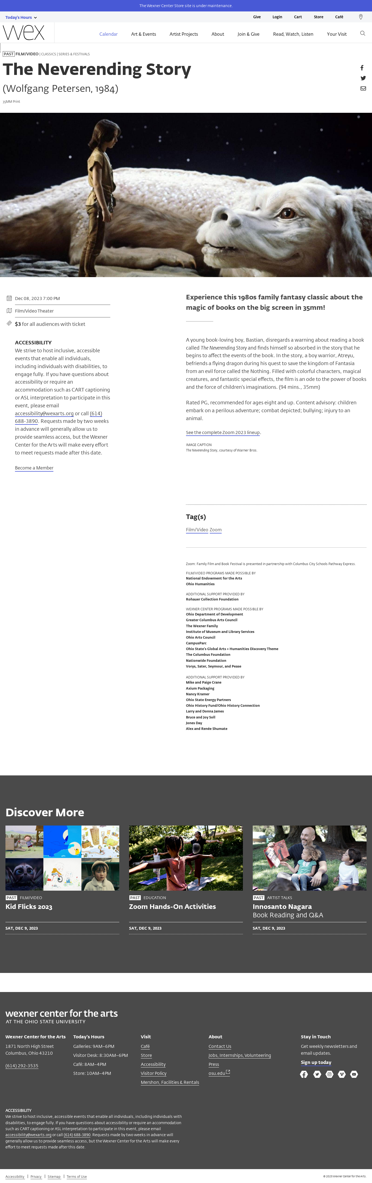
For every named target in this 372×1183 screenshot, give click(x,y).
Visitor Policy (153, 1074)
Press (214, 1065)
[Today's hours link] (18, 17)
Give (257, 17)
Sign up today (316, 1063)
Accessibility (153, 1065)
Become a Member (34, 468)
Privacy (36, 1177)
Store (318, 17)
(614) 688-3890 (77, 1135)
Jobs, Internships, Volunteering (240, 1056)
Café (339, 17)
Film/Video (198, 530)
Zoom (218, 530)
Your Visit (337, 34)
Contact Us (220, 1047)
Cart (298, 17)
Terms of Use (77, 1177)
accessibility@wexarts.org (44, 413)
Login (277, 17)
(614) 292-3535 (21, 1066)
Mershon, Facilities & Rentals (170, 1083)
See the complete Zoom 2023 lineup (227, 432)
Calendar (108, 34)
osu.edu (219, 1074)
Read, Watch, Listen (293, 34)
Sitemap (54, 1177)
